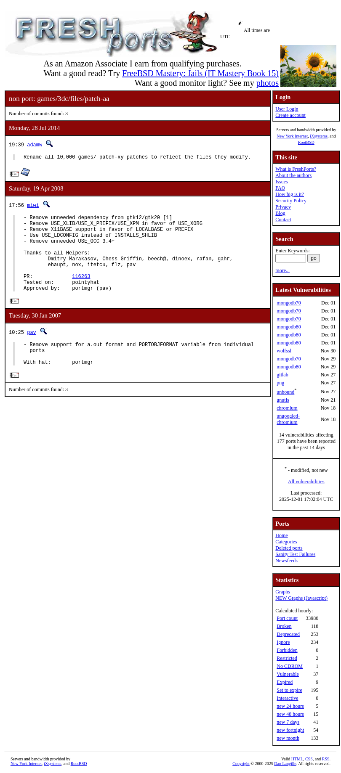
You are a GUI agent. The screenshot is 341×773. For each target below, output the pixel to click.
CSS (309, 759)
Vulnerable (288, 674)
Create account (290, 115)
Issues (281, 182)
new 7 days (288, 722)
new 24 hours (290, 706)
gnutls (283, 400)
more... (282, 270)
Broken (284, 626)
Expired (285, 682)
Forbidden (287, 650)
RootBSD (306, 142)
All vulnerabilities (306, 481)
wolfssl (284, 351)
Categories (286, 542)
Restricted (287, 658)
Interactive (287, 698)
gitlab (282, 375)
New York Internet (292, 136)
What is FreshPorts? (295, 169)
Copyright (241, 763)
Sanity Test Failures (295, 554)
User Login (286, 109)
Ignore (283, 642)
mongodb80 (289, 327)
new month (288, 738)
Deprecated (288, 634)
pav (31, 350)
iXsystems (319, 136)
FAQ (280, 188)
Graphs (282, 592)
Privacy (283, 207)
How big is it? (289, 194)
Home (281, 535)
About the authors (293, 175)
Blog (280, 213)
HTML (297, 759)
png (280, 383)
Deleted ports (288, 548)
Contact (283, 219)
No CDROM (290, 666)
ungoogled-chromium (288, 419)
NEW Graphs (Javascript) (301, 598)
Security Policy (290, 201)
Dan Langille (285, 763)
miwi (33, 206)
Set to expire (289, 690)
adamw (34, 144)
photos (267, 82)
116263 (81, 291)
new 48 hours (290, 714)
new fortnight (290, 730)
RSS (326, 759)
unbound (285, 392)
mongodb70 (289, 303)
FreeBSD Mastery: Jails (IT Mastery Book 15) (200, 73)
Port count (287, 618)
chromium (287, 408)
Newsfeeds (286, 561)
